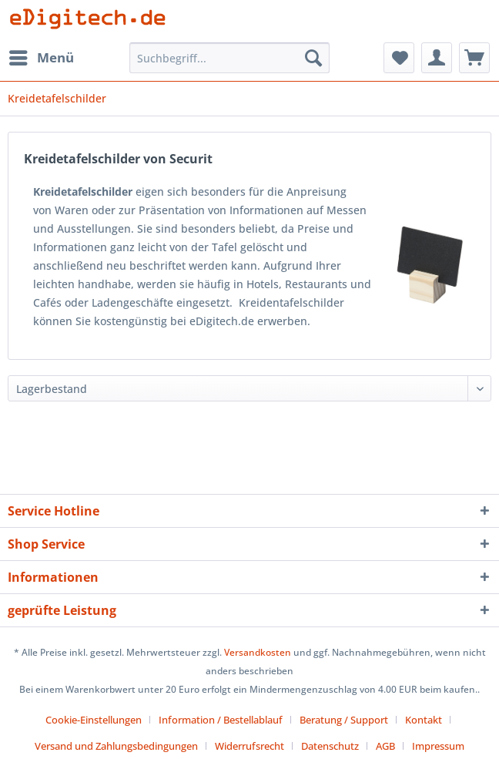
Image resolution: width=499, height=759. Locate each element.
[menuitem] (41, 57)
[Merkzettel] (398, 57)
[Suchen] (313, 57)
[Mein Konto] (436, 57)
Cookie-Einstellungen (93, 720)
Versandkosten (257, 652)
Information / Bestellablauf (221, 720)
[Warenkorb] (474, 57)
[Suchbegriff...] (229, 57)
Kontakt (423, 720)
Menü (41, 55)
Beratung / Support (344, 720)
